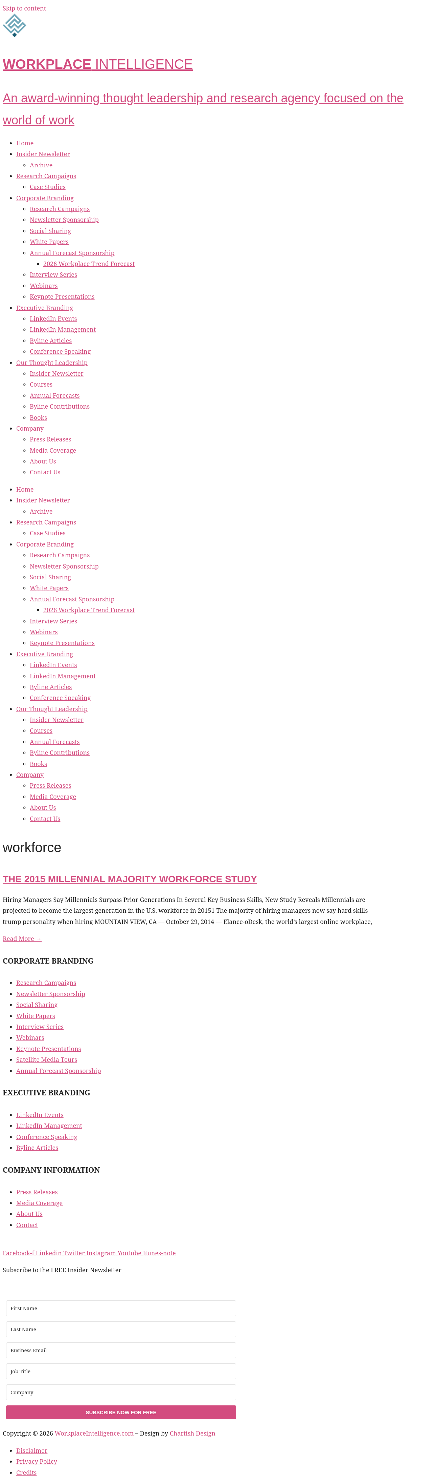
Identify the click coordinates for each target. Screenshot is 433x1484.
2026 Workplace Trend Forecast (89, 264)
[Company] (121, 1392)
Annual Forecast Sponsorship (72, 253)
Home (24, 143)
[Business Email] (121, 1350)
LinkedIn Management (63, 329)
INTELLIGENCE (98, 64)
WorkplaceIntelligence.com (94, 1433)
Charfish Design (192, 1433)
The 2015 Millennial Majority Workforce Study (130, 879)
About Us (43, 461)
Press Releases (50, 439)
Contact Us (45, 472)
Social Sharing (50, 231)
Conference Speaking (60, 351)
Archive (41, 165)
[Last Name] (121, 1329)
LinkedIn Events (53, 318)
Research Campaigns (46, 176)
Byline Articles (51, 340)
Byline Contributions (60, 406)
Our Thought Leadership (52, 362)
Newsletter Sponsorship (64, 219)
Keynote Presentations (62, 296)
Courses (41, 384)
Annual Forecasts (55, 395)
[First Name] (121, 1308)
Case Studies (48, 187)
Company (30, 428)
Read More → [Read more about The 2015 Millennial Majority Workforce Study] (22, 938)
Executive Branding (44, 308)
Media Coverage (53, 450)
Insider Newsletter (43, 154)
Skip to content (24, 8)
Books (38, 417)
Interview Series (53, 274)
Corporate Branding (45, 198)
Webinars (44, 286)
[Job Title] (121, 1371)
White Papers (49, 242)
